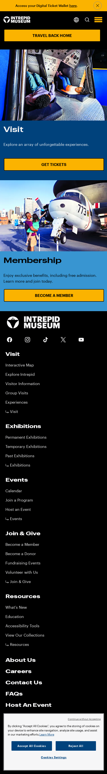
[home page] (16, 20)
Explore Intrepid (20, 374)
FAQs (14, 694)
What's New (16, 607)
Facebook (9, 339)
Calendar (13, 490)
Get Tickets (53, 164)
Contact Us (23, 682)
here (73, 5)
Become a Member (22, 544)
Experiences (16, 402)
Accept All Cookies (31, 746)
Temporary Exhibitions (26, 446)
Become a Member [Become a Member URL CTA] (54, 295)
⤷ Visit (11, 411)
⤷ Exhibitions (17, 465)
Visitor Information (22, 383)
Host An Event (28, 705)
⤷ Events (13, 518)
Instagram (27, 339)
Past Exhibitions (19, 455)
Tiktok (45, 339)
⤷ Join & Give (18, 581)
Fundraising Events (23, 563)
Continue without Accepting (84, 719)
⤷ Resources (17, 644)
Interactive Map (19, 365)
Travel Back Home (52, 35)
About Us (20, 660)
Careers (18, 671)
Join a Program (19, 500)
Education (14, 616)
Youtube (81, 339)
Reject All (75, 746)
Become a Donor (20, 553)
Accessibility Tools (22, 625)
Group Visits (16, 392)
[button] (87, 20)
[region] (53, 742)
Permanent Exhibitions (26, 437)
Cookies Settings (54, 757)
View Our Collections (24, 635)
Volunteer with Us (21, 572)
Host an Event (18, 509)
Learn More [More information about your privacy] (46, 734)
